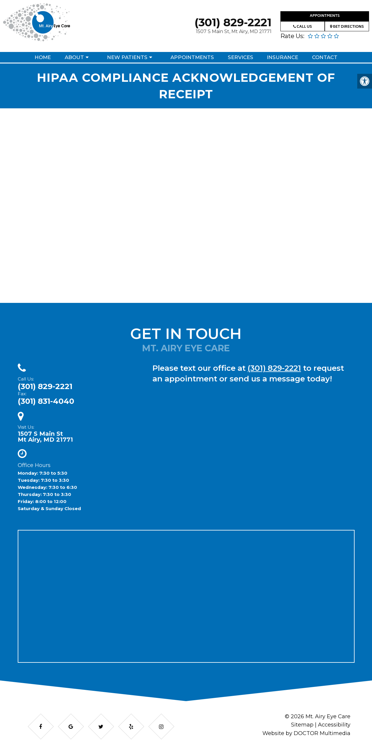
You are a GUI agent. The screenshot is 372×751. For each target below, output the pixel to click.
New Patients (127, 57)
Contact (324, 57)
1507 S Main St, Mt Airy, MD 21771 (234, 31)
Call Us (302, 27)
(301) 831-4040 (46, 401)
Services (240, 57)
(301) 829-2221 (233, 22)
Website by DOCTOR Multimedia (306, 733)
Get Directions (347, 27)
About (74, 57)
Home (43, 57)
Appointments (324, 16)
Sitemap (302, 724)
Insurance (282, 57)
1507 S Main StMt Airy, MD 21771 (45, 437)
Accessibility (334, 724)
